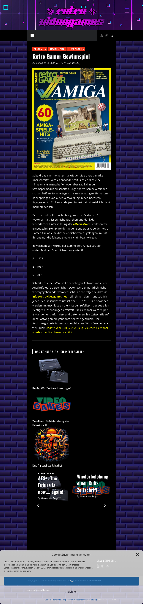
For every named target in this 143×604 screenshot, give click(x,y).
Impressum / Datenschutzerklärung (80, 599)
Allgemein (40, 49)
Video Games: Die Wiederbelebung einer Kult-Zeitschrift (92, 476)
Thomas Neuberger (50, 498)
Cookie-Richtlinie (53, 599)
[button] (137, 554)
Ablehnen (71, 591)
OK (71, 581)
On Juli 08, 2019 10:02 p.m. (46, 63)
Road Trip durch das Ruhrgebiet (47, 465)
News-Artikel (76, 49)
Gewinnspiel (57, 49)
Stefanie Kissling (72, 63)
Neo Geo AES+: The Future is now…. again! (51, 388)
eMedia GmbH (82, 224)
